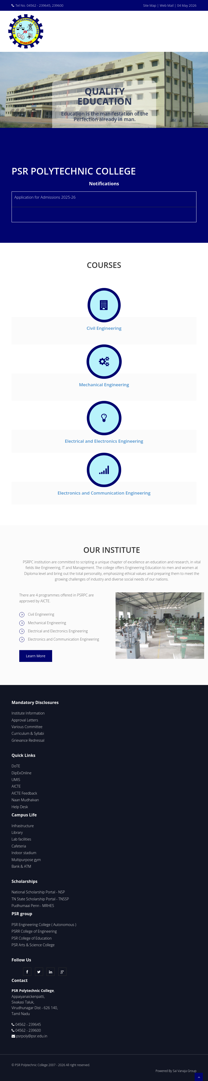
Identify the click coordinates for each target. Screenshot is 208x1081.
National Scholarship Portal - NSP (38, 892)
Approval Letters (25, 720)
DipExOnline (21, 772)
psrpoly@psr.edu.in (32, 1036)
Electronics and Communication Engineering (104, 493)
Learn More (35, 655)
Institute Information (28, 713)
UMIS (16, 779)
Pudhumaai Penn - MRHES (33, 905)
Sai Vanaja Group (184, 1071)
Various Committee (27, 726)
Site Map (149, 5)
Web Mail (167, 5)
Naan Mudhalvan (25, 799)
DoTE (16, 766)
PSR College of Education (32, 938)
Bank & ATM (21, 866)
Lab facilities (21, 839)
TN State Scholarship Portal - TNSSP (40, 898)
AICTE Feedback (24, 793)
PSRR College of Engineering (34, 931)
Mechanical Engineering (104, 385)
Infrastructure (23, 825)
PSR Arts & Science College (33, 944)
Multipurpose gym (26, 859)
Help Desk (20, 806)
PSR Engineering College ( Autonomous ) (44, 924)
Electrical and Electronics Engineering (104, 441)
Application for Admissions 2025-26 (44, 197)
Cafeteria (19, 846)
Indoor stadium (24, 852)
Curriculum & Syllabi (28, 733)
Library (17, 832)
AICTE (16, 786)
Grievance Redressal (28, 740)
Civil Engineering (104, 328)
